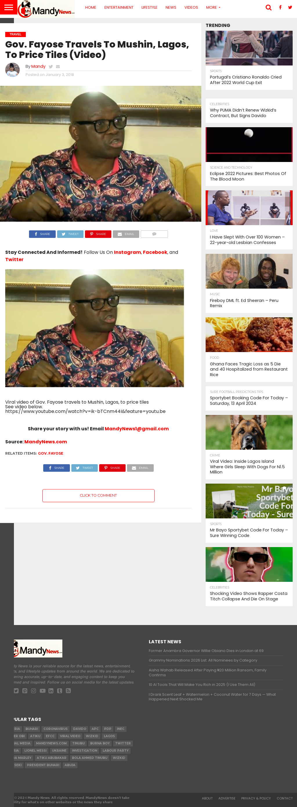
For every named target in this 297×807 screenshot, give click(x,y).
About (207, 798)
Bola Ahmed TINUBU (89, 758)
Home (90, 7)
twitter (123, 743)
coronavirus (56, 729)
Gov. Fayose (50, 453)
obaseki (14, 765)
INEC (120, 729)
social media (18, 743)
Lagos (109, 736)
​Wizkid (92, 736)
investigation (84, 751)
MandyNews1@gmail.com (137, 428)
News (171, 7)
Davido (79, 729)
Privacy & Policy (256, 798)
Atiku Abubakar (51, 758)
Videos (191, 7)
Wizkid (119, 758)
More (211, 7)
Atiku (35, 736)
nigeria (13, 729)
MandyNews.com (45, 441)
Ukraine (59, 751)
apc (95, 729)
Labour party (115, 751)
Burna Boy (100, 743)
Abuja (70, 765)
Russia (13, 751)
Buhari (32, 729)
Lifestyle (149, 7)
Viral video (70, 736)
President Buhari (43, 765)
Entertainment (118, 7)
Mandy (38, 66)
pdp (107, 729)
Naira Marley (19, 758)
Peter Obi (16, 736)
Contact (285, 798)
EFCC (50, 736)
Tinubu (78, 743)
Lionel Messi (35, 751)
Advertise (227, 798)
